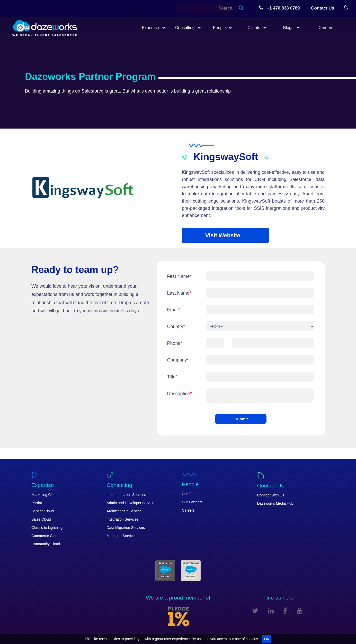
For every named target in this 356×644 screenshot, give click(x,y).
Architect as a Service (124, 511)
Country (176, 326)
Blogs (291, 27)
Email (174, 309)
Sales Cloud (41, 519)
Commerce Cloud (45, 536)
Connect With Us (270, 495)
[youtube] (299, 611)
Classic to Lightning (47, 527)
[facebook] (285, 611)
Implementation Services (126, 495)
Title (172, 376)
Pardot (36, 503)
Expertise (153, 27)
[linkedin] (271, 611)
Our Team (190, 494)
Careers (326, 27)
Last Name (179, 293)
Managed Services (122, 536)
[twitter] (255, 611)
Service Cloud (42, 511)
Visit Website (222, 235)
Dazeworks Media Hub (275, 503)
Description (179, 393)
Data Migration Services (126, 527)
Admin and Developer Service (130, 503)
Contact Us (322, 8)
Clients (256, 27)
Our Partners (192, 502)
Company (178, 359)
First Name (179, 276)
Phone (174, 343)
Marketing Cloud (44, 495)
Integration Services (123, 519)
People (222, 27)
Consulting (188, 27)
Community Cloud (45, 544)
